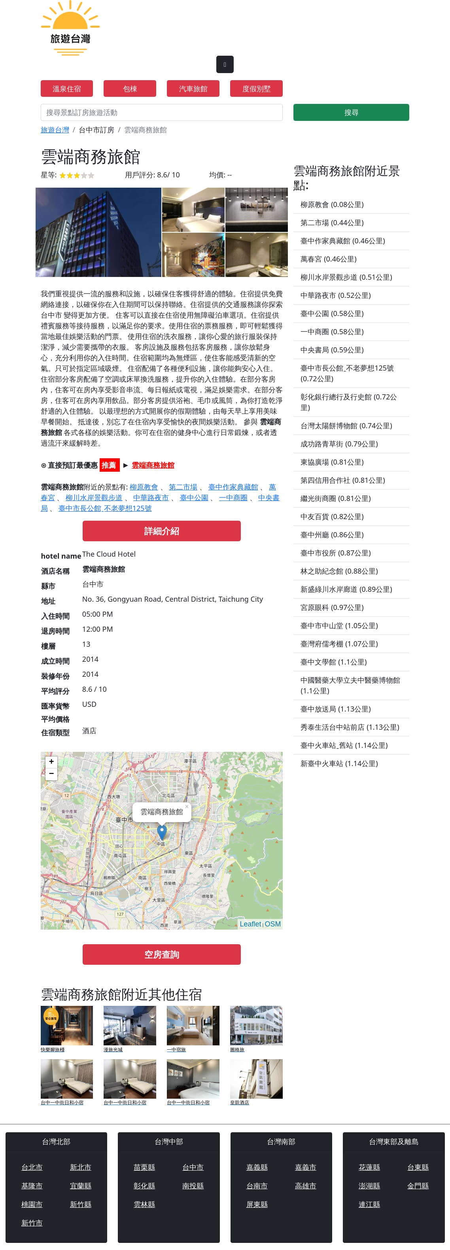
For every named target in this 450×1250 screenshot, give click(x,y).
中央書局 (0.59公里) (332, 349)
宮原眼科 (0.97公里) (332, 607)
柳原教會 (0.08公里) (332, 204)
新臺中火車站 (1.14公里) (339, 763)
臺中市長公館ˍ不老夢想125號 (105, 508)
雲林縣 (144, 1204)
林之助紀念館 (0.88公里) (339, 571)
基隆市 (32, 1185)
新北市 (80, 1167)
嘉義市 (305, 1167)
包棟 (130, 88)
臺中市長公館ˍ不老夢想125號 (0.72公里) (347, 373)
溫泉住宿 (67, 88)
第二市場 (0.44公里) (332, 222)
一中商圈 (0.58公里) (332, 331)
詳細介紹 (161, 531)
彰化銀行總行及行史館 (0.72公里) (349, 402)
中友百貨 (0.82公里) (332, 516)
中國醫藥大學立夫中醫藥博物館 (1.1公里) (350, 685)
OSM (273, 924)
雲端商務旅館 (153, 465)
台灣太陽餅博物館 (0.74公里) (346, 425)
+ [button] (51, 762)
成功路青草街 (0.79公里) (339, 443)
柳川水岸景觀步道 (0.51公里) (346, 277)
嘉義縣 (257, 1167)
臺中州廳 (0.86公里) (332, 534)
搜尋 (351, 112)
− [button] (51, 774)
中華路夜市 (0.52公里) (336, 295)
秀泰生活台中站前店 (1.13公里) (350, 727)
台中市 (193, 1167)
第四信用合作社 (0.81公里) (343, 480)
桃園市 (32, 1204)
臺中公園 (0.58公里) (332, 313)
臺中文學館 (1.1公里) (334, 661)
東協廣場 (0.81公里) (332, 462)
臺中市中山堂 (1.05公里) (339, 625)
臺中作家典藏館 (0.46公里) (343, 240)
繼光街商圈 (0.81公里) (336, 498)
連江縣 (369, 1204)
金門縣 (418, 1185)
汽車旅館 (193, 88)
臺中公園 (194, 497)
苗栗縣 (144, 1167)
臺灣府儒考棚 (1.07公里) (339, 643)
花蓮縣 (369, 1167)
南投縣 (193, 1185)
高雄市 (305, 1185)
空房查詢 (161, 954)
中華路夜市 (151, 497)
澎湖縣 (369, 1185)
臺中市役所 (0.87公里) (336, 552)
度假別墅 (256, 88)
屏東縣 (257, 1204)
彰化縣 (144, 1185)
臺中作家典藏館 (233, 486)
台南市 (257, 1185)
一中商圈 (233, 497)
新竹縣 (80, 1204)
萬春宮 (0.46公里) (328, 259)
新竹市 (32, 1222)
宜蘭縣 (80, 1185)
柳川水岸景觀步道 (94, 497)
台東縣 (418, 1167)
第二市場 (183, 486)
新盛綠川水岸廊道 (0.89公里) (346, 589)
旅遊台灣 (55, 129)
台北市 (32, 1167)
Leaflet (250, 924)
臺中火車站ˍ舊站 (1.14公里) (344, 745)
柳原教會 (144, 486)
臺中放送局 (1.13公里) (336, 708)
